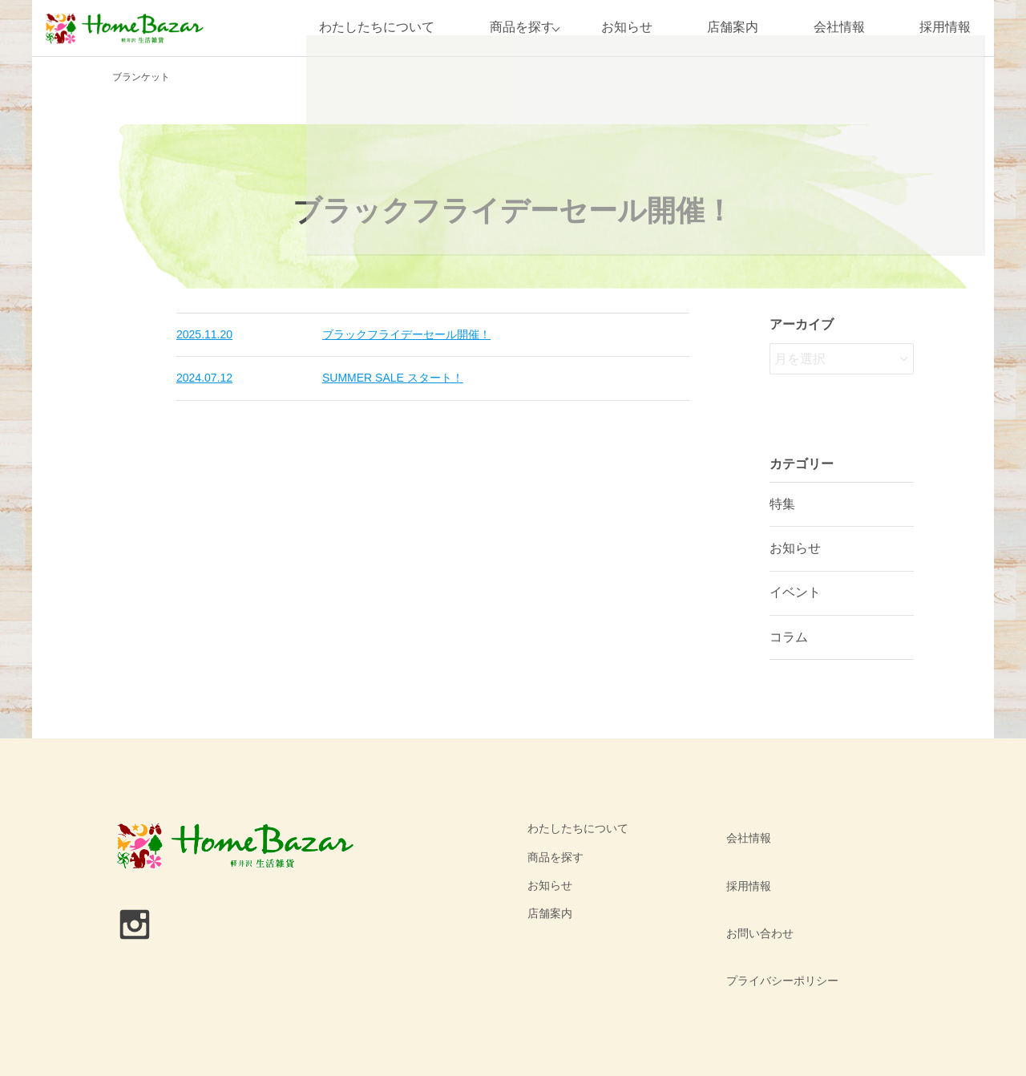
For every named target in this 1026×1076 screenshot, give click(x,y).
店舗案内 (732, 27)
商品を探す (514, 27)
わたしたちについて (369, 27)
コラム (789, 637)
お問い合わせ (754, 885)
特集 (782, 504)
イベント (795, 592)
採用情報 (945, 27)
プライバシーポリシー (777, 913)
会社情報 (839, 27)
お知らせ (626, 27)
